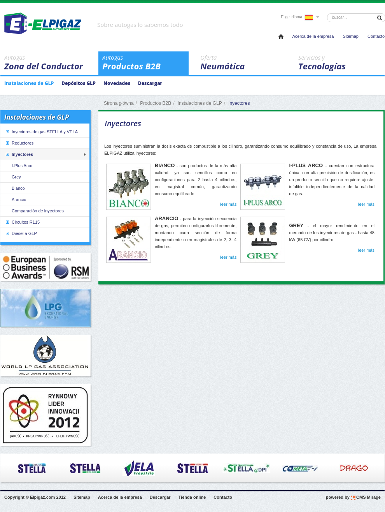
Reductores (19, 143)
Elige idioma (300, 17)
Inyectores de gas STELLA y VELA (41, 131)
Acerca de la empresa (313, 36)
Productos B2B (145, 63)
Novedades (116, 83)
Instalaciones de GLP (29, 83)
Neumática (243, 63)
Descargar (150, 83)
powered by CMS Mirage (353, 497)
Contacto (376, 36)
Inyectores (19, 154)
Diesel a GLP (21, 233)
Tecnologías (341, 63)
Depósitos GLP (78, 83)
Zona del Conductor (47, 63)
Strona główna (119, 103)
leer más (228, 204)
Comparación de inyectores (38, 210)
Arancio (19, 199)
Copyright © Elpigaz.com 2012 (35, 497)
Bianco (18, 188)
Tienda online (192, 497)
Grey (16, 177)
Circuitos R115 (22, 222)
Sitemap (351, 36)
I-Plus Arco (22, 165)
